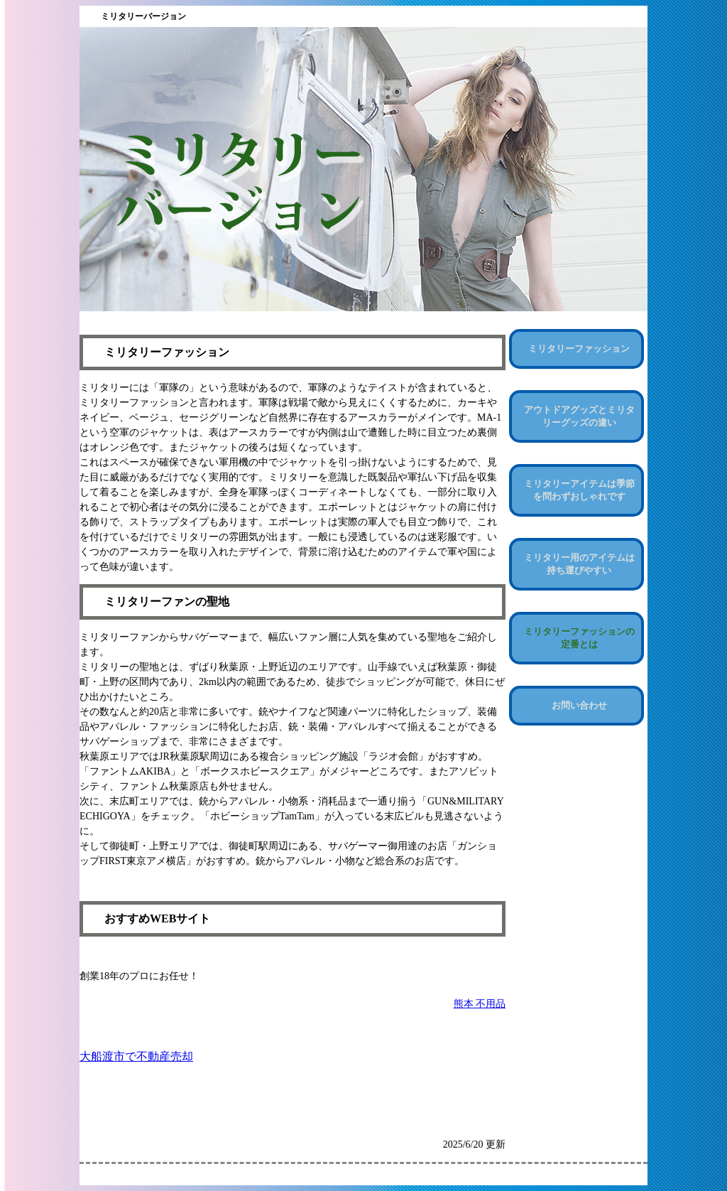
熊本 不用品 (480, 1003)
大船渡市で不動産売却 (136, 1056)
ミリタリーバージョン (143, 16)
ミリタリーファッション (579, 348)
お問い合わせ (579, 705)
